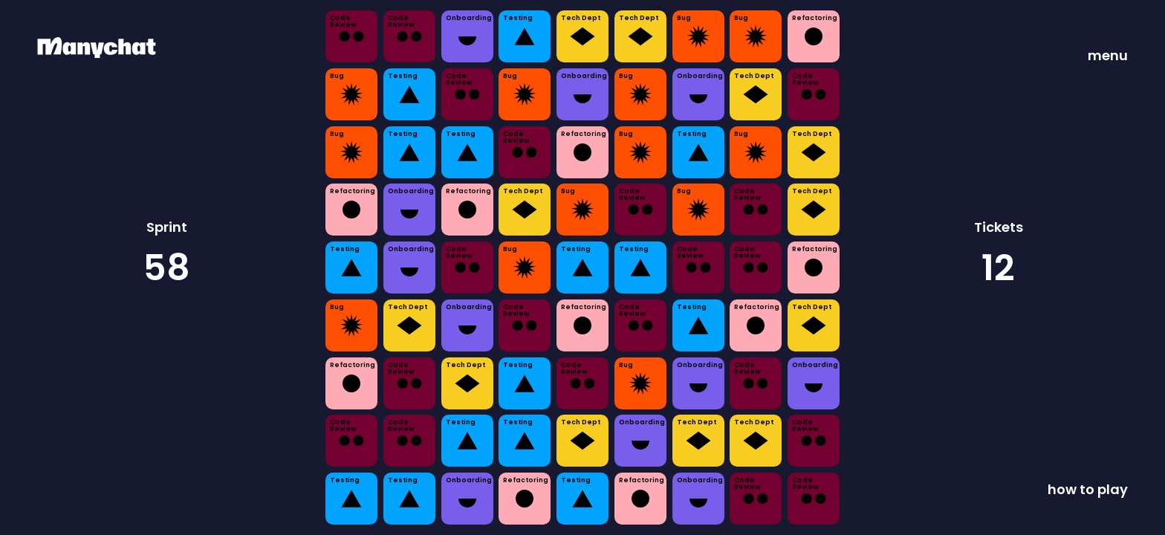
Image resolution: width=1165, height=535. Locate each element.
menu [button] (1108, 55)
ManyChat (58, 42)
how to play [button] (1088, 489)
